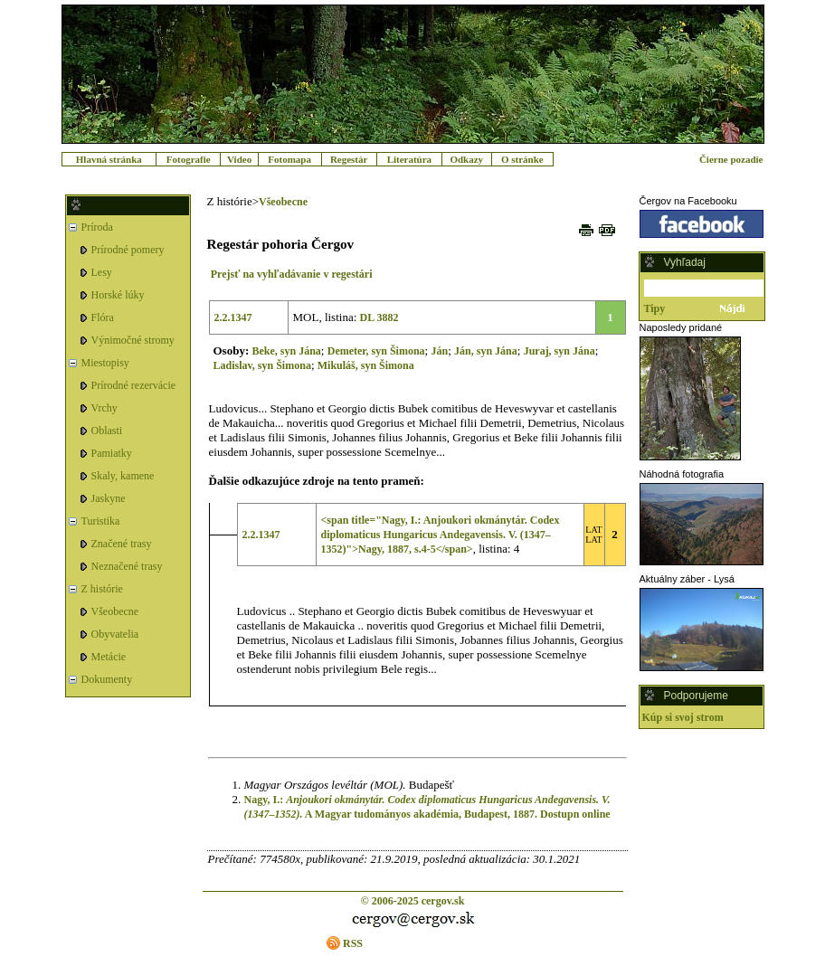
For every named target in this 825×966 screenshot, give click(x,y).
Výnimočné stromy (133, 340)
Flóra (102, 317)
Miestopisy (105, 362)
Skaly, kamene (123, 475)
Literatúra (409, 159)
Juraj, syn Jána (559, 351)
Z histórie (102, 588)
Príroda (97, 227)
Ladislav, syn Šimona (262, 365)
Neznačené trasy (127, 566)
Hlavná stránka (109, 159)
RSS (353, 943)
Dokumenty (107, 679)
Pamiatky (111, 453)
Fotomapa (289, 159)
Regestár (349, 159)
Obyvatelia (115, 634)
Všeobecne (115, 611)
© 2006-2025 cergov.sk (413, 901)
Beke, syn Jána (285, 351)
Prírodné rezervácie (133, 385)
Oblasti (107, 430)
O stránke (522, 159)
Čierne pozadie (731, 159)
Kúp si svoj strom (683, 717)
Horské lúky (118, 295)
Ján (439, 351)
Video (239, 159)
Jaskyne (108, 498)
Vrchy (104, 408)
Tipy (655, 308)
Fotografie (188, 159)
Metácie (109, 656)
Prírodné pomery (128, 249)
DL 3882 (379, 317)
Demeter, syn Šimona (376, 351)
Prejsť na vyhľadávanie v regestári (292, 274)
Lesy (101, 272)
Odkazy (466, 159)
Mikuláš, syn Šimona (366, 365)
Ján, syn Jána (485, 351)
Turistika (100, 521)
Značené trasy (121, 543)
